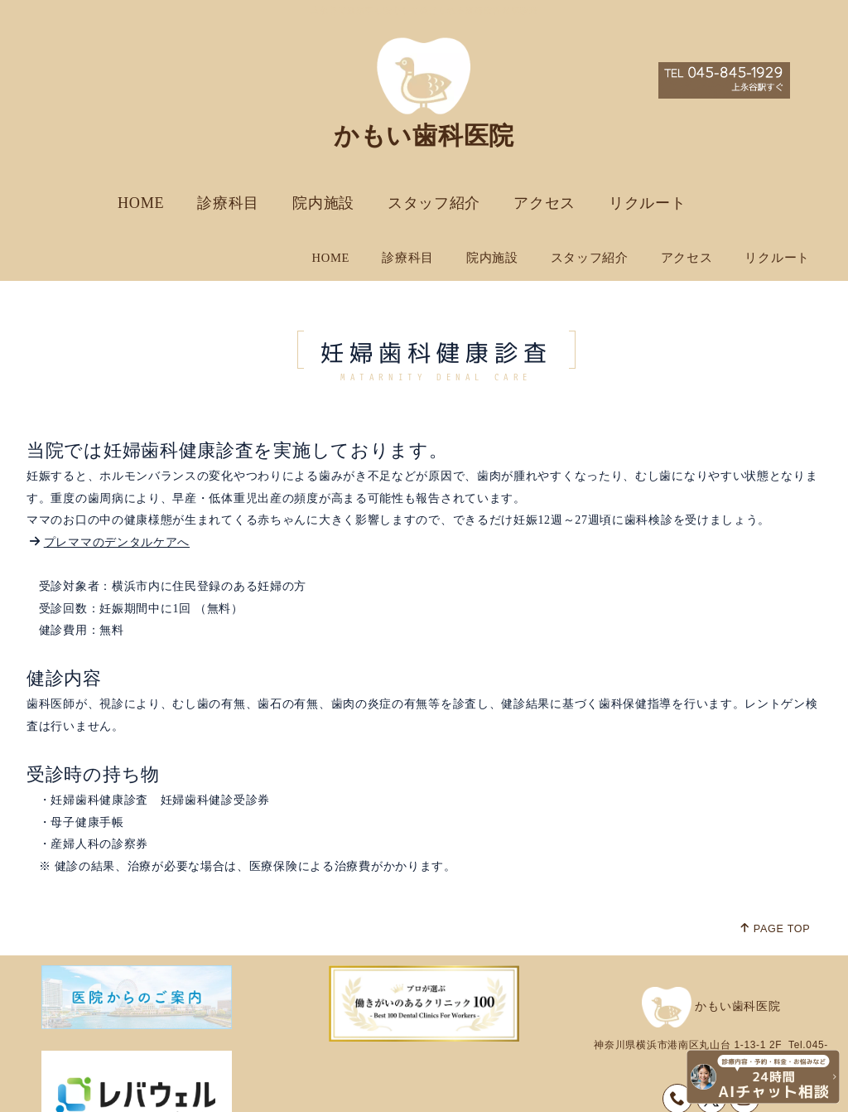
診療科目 (228, 203)
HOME (141, 203)
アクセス (544, 203)
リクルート (648, 203)
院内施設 (323, 203)
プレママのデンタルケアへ (117, 490)
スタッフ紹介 (434, 203)
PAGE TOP (775, 876)
